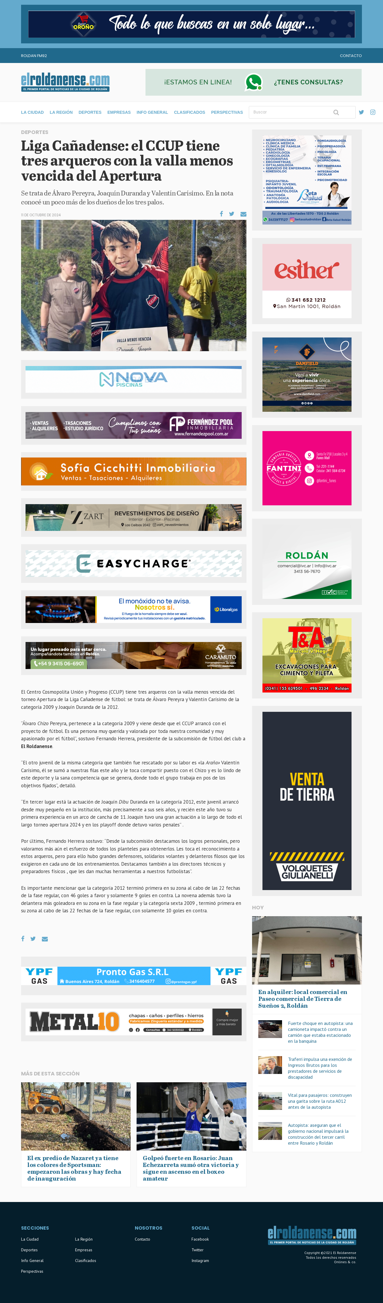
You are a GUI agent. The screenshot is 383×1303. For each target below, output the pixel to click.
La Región (61, 112)
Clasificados (189, 112)
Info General (152, 112)
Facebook (200, 1239)
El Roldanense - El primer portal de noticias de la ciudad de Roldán (65, 82)
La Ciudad (32, 112)
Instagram (200, 1260)
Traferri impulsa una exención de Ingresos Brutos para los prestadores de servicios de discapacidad (320, 1068)
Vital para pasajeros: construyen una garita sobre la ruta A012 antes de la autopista (320, 1101)
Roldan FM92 (34, 56)
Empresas (119, 112)
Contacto (351, 56)
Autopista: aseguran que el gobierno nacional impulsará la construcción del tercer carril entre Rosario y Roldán (318, 1134)
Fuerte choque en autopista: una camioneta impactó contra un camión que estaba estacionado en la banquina (320, 1032)
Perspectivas (227, 112)
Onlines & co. (345, 1262)
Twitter (198, 1249)
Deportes (90, 112)
